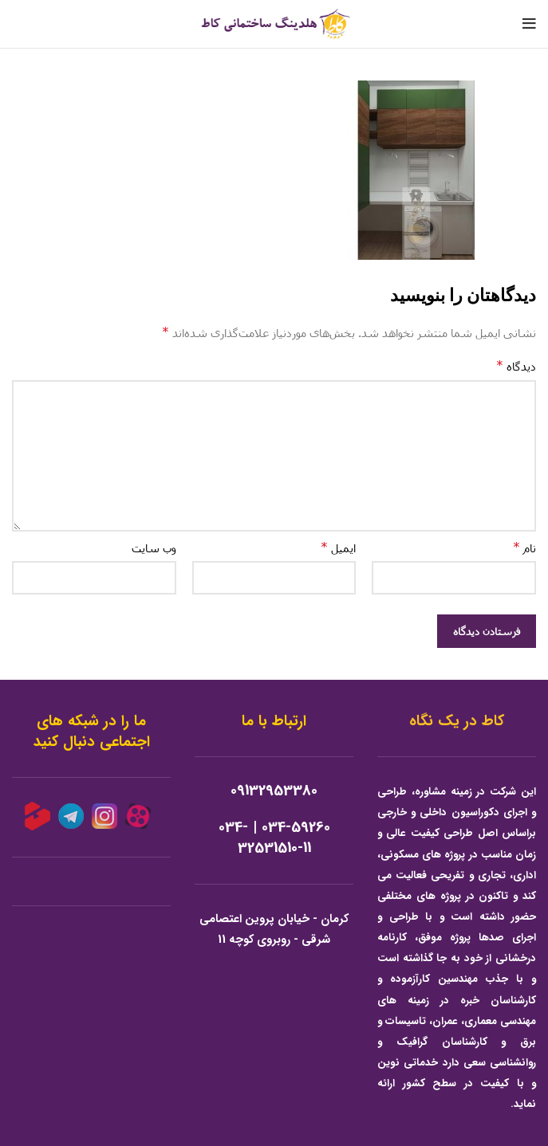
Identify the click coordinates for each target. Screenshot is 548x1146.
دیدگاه (516, 365)
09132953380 (274, 791)
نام (524, 547)
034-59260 (296, 827)
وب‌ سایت (154, 548)
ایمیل (338, 547)
